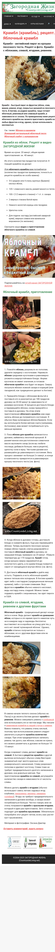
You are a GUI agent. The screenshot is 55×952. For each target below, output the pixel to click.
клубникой (48, 719)
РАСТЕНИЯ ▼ (22, 16)
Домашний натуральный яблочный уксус (25, 133)
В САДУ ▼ (36, 16)
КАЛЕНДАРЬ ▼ (21, 24)
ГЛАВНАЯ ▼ (9, 16)
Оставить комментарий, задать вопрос (23, 828)
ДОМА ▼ (7, 24)
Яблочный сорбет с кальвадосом (21, 136)
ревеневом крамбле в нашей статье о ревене (29, 725)
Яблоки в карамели (25, 130)
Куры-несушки (37, 24)
